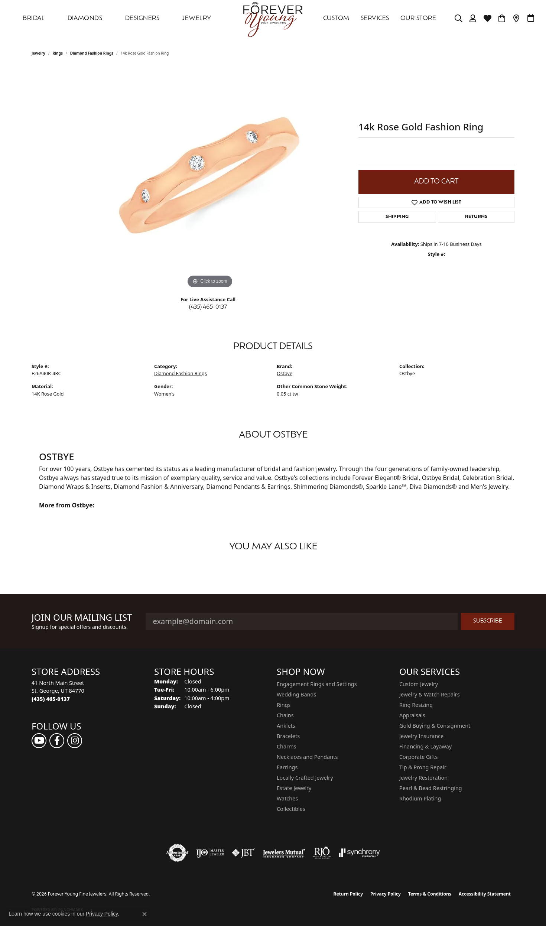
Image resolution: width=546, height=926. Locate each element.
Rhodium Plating (420, 798)
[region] (209, 178)
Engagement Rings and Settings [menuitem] (317, 684)
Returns (476, 217)
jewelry (38, 53)
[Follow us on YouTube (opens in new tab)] (39, 740)
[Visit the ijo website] (210, 853)
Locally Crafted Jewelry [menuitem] (305, 777)
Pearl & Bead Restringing (430, 788)
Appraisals (412, 715)
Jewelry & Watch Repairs (429, 694)
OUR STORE (418, 19)
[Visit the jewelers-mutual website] (284, 853)
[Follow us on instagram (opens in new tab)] (74, 740)
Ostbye (284, 373)
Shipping (397, 217)
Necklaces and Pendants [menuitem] (307, 756)
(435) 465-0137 (208, 307)
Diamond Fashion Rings (91, 53)
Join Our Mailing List (82, 617)
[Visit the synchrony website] (359, 853)
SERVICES (375, 19)
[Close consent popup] (144, 914)
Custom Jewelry (418, 684)
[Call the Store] (51, 698)
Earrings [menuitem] (287, 767)
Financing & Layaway (425, 746)
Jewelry (196, 19)
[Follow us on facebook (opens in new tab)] (56, 740)
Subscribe (487, 621)
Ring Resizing (416, 704)
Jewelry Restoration (423, 777)
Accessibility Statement (485, 894)
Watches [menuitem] (287, 798)
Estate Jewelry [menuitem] (294, 788)
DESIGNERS (142, 19)
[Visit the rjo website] (322, 853)
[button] (458, 18)
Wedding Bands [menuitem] (296, 694)
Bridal (34, 19)
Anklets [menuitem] (286, 725)
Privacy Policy (385, 894)
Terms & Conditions (429, 894)
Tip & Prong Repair (422, 767)
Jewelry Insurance (421, 736)
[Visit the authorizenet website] (177, 853)
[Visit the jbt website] (243, 853)
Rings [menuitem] (283, 704)
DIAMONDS (85, 19)
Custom (336, 19)
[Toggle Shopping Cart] (502, 18)
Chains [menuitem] (285, 715)
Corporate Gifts (418, 756)
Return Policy (348, 894)
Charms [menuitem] (286, 746)
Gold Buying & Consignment (434, 725)
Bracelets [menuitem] (288, 736)
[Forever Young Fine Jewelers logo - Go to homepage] (273, 18)
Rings (58, 53)
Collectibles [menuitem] (291, 808)
